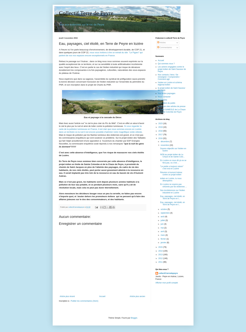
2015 (160, 247)
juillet (163, 220)
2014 (160, 251)
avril (163, 231)
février (163, 239)
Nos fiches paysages (166, 93)
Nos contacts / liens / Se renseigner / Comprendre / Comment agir (169, 77)
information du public (166, 103)
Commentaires (164, 47)
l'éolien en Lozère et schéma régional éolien (170, 83)
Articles (161, 42)
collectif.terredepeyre (168, 273)
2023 (160, 123)
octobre (164, 209)
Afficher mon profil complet (167, 283)
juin (162, 224)
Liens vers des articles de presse (172, 106)
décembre (165, 141)
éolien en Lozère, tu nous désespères (170, 179)
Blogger (134, 318)
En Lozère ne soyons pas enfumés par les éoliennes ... (173, 185)
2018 (160, 131)
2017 (160, 134)
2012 (160, 258)
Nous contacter (164, 97)
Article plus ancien (137, 296)
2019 (160, 127)
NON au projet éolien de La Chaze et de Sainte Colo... (172, 155)
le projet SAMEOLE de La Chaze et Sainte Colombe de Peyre (172, 110)
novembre (165, 145)
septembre (165, 213)
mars (163, 235)
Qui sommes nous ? (166, 64)
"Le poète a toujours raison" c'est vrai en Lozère (171, 167)
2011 (160, 262)
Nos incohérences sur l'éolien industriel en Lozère (172, 191)
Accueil (102, 296)
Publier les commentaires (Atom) (84, 301)
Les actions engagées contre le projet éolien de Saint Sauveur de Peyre (172, 69)
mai (162, 228)
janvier (164, 242)
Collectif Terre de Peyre (86, 13)
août (163, 216)
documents (162, 100)
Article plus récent (67, 296)
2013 (160, 254)
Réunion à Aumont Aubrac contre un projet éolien (171, 173)
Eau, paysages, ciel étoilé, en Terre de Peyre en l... (172, 197)
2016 (160, 138)
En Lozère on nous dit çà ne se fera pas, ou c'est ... (173, 161)
